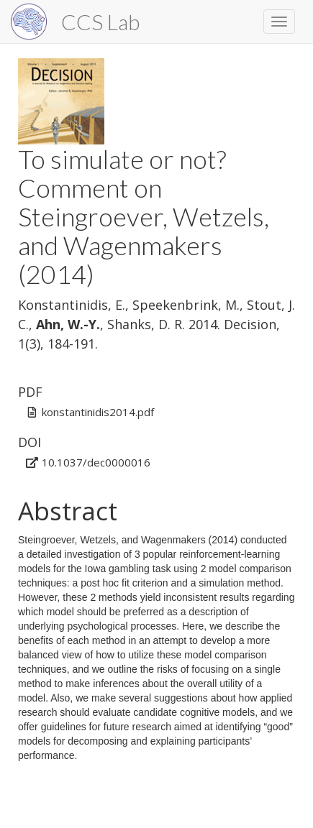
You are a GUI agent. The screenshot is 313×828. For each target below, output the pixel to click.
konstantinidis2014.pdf (98, 412)
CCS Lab (100, 21)
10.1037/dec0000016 (96, 462)
